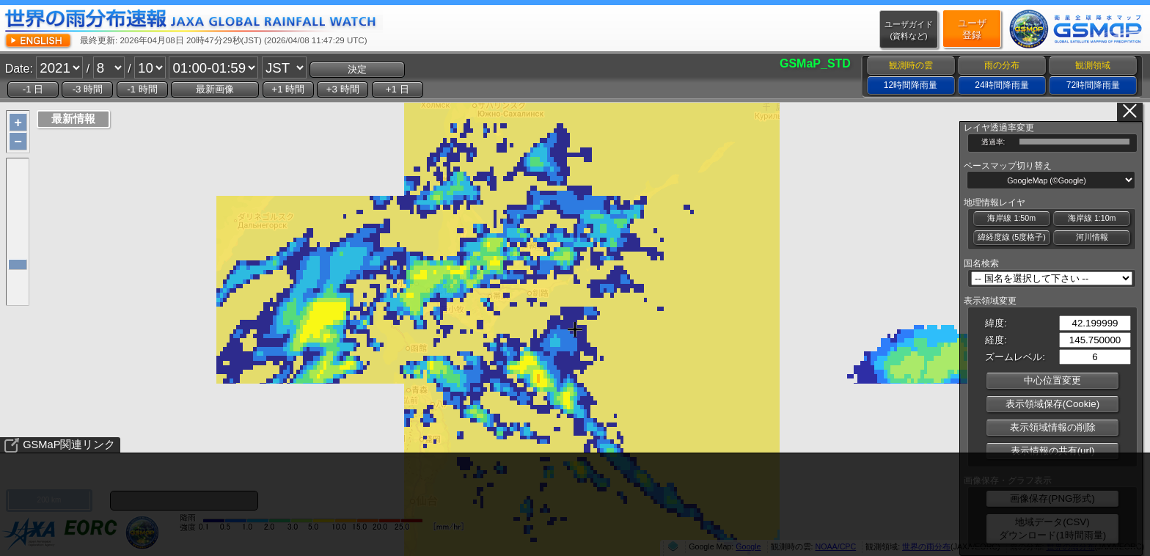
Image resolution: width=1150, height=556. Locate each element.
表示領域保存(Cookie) (1052, 403)
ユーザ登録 (972, 29)
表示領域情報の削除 (1053, 427)
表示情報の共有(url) (1053, 450)
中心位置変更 (1052, 380)
